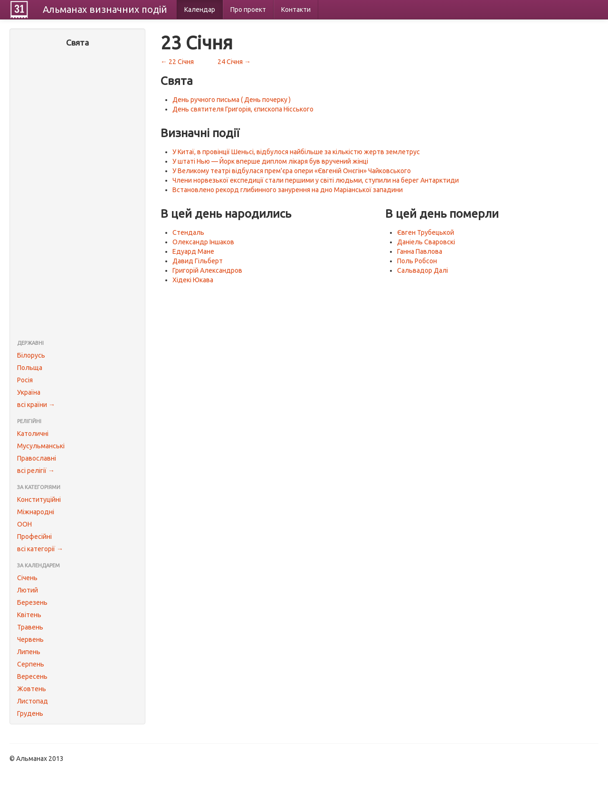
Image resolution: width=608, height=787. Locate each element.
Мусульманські (41, 446)
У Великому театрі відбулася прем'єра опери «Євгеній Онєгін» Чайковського (291, 171)
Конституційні (39, 499)
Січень (27, 578)
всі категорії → (40, 549)
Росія (25, 380)
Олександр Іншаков (203, 242)
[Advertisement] (77, 194)
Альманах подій (105, 9)
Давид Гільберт (197, 261)
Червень (30, 639)
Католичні (32, 433)
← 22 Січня (177, 61)
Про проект (248, 9)
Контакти (296, 9)
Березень (32, 602)
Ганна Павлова (419, 251)
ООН (24, 524)
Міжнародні (35, 512)
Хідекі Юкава (192, 280)
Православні (36, 458)
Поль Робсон (417, 261)
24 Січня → (234, 61)
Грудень (30, 713)
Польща (29, 367)
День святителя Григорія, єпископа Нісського (243, 109)
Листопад (32, 701)
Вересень (32, 676)
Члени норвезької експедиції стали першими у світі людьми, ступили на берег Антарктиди (315, 180)
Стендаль (188, 232)
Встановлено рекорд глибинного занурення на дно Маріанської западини (287, 190)
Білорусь (31, 355)
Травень (30, 627)
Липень (28, 652)
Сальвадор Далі (422, 270)
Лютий (27, 590)
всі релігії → (36, 470)
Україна (28, 392)
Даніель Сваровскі (426, 242)
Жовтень (31, 689)
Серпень (30, 664)
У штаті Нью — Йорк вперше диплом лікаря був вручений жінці (270, 161)
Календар (199, 9)
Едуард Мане (193, 251)
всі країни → (36, 404)
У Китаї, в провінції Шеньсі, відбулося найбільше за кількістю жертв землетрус (296, 152)
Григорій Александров (207, 270)
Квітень (29, 615)
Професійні (34, 536)
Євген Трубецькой (425, 232)
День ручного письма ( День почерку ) (231, 99)
